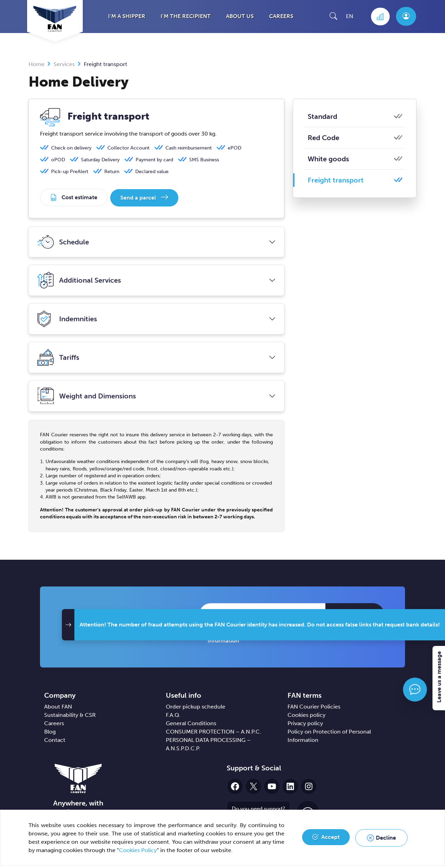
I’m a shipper (126, 16)
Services (64, 64)
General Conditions (191, 722)
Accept (330, 837)
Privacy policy (305, 722)
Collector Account (128, 148)
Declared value (152, 172)
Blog (50, 731)
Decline (386, 837)
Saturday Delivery (100, 160)
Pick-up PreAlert (69, 172)
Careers (281, 16)
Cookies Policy (138, 850)
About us (240, 16)
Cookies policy (306, 714)
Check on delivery (71, 148)
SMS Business (204, 160)
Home (36, 64)
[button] (333, 16)
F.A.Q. (173, 714)
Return (111, 172)
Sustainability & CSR (70, 714)
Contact (54, 739)
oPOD (58, 160)
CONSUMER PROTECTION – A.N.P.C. (213, 731)
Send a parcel (139, 197)
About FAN (58, 706)
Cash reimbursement (188, 148)
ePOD (234, 148)
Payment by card (154, 160)
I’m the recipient (186, 16)
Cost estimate (79, 197)
